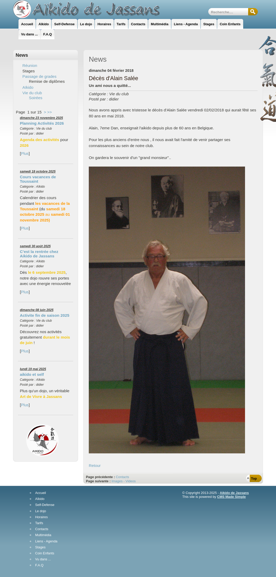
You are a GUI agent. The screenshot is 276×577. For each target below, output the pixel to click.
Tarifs (39, 523)
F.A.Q (39, 565)
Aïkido (27, 87)
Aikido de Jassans (234, 493)
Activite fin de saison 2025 (44, 315)
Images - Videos (123, 481)
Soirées (35, 98)
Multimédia (43, 535)
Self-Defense (44, 505)
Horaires (41, 517)
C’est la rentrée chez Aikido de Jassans (39, 253)
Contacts (122, 477)
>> (49, 112)
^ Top (252, 478)
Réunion (29, 65)
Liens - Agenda (46, 541)
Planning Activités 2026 (42, 123)
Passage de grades (39, 76)
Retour (95, 465)
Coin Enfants (44, 553)
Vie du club (32, 93)
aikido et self (32, 374)
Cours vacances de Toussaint (38, 179)
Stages (40, 547)
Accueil (40, 493)
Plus (25, 153)
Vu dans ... (43, 559)
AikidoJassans (87, 9)
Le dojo (40, 511)
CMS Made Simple (231, 497)
